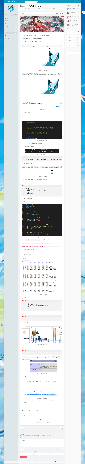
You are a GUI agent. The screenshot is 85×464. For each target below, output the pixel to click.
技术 (11, 33)
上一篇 (22, 428)
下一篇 (61, 428)
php (68, 53)
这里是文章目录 (73, 12)
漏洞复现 (72, 53)
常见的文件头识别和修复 (75, 24)
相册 (11, 28)
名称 (21, 451)
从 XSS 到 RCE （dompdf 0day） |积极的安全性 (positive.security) (35, 410)
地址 (51, 451)
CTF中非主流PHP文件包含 (75, 16)
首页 (22, 13)
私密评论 (59, 448)
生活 (11, 31)
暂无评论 (43, 8)
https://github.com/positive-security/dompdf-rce (32, 38)
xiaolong (22, 8)
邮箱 (36, 451)
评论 (21, 437)
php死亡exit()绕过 (74, 20)
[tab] (68, 5)
